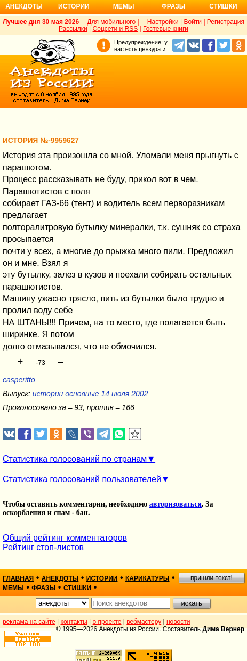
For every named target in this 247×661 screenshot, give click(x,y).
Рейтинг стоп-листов (43, 547)
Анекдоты (24, 6)
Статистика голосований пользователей (82, 479)
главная (18, 578)
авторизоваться (175, 504)
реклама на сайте (29, 621)
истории (102, 578)
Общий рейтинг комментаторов (65, 537)
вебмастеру (143, 621)
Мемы (123, 6)
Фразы (173, 6)
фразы (43, 588)
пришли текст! (211, 578)
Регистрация (225, 22)
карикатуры (147, 578)
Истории (74, 6)
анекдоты (60, 578)
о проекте (107, 621)
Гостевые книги (165, 28)
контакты (74, 621)
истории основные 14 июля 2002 (90, 393)
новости (178, 621)
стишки (77, 588)
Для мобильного (111, 22)
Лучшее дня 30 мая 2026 (41, 22)
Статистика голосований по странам (75, 458)
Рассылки (73, 28)
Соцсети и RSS (115, 28)
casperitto (19, 380)
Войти (193, 22)
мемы (13, 588)
